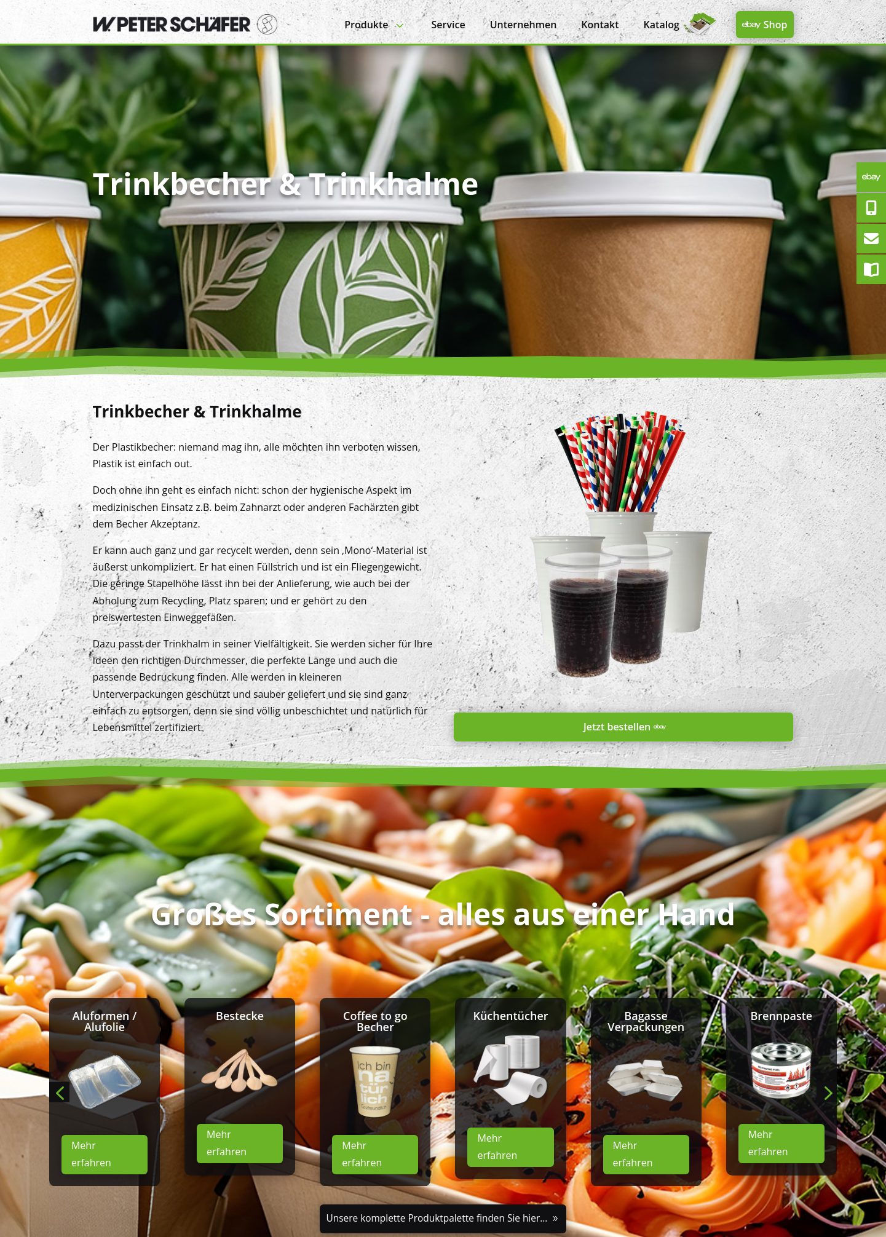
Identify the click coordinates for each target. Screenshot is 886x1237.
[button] (59, 1092)
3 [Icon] (399, 25)
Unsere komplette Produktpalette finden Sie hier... (437, 1218)
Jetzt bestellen (617, 726)
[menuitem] (375, 25)
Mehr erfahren (91, 1154)
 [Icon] (751, 24)
